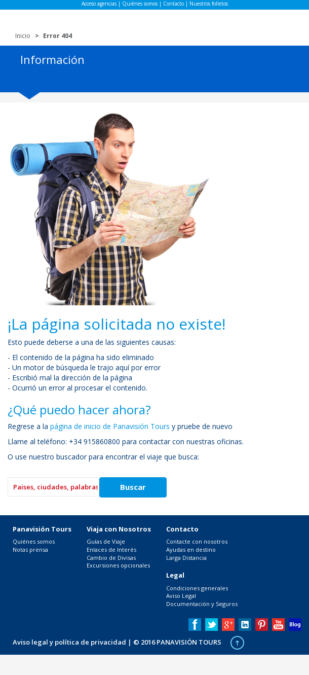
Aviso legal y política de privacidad (69, 642)
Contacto (173, 3)
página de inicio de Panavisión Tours (110, 426)
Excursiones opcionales (118, 565)
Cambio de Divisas (111, 557)
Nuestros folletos (208, 3)
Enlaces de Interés (111, 549)
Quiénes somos (140, 3)
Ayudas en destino (191, 549)
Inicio (22, 35)
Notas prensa (30, 549)
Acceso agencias (99, 3)
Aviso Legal (181, 595)
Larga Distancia (186, 557)
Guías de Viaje (106, 541)
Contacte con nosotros (196, 541)
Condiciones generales (197, 588)
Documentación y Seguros (202, 604)
